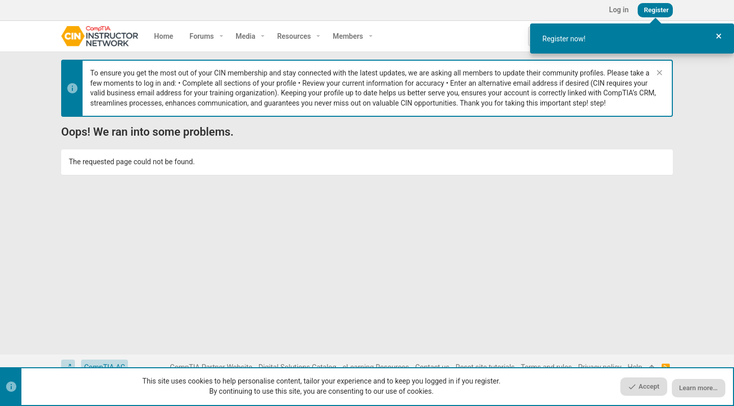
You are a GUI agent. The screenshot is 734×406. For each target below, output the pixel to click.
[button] (221, 36)
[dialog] (632, 38)
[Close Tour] (719, 36)
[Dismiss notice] (658, 73)
